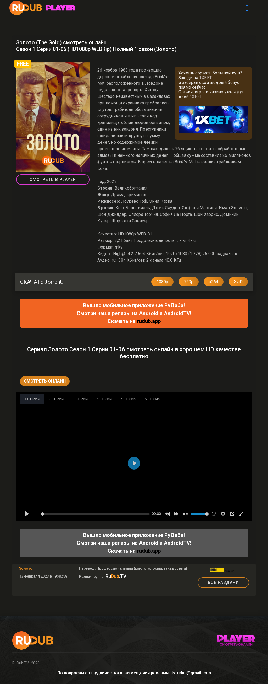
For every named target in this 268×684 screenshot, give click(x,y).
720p (188, 281)
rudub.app (149, 321)
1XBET (205, 77)
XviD (238, 281)
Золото (25, 568)
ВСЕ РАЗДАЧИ (223, 582)
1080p (162, 281)
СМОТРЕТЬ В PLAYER (53, 179)
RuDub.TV (20, 663)
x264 (213, 281)
